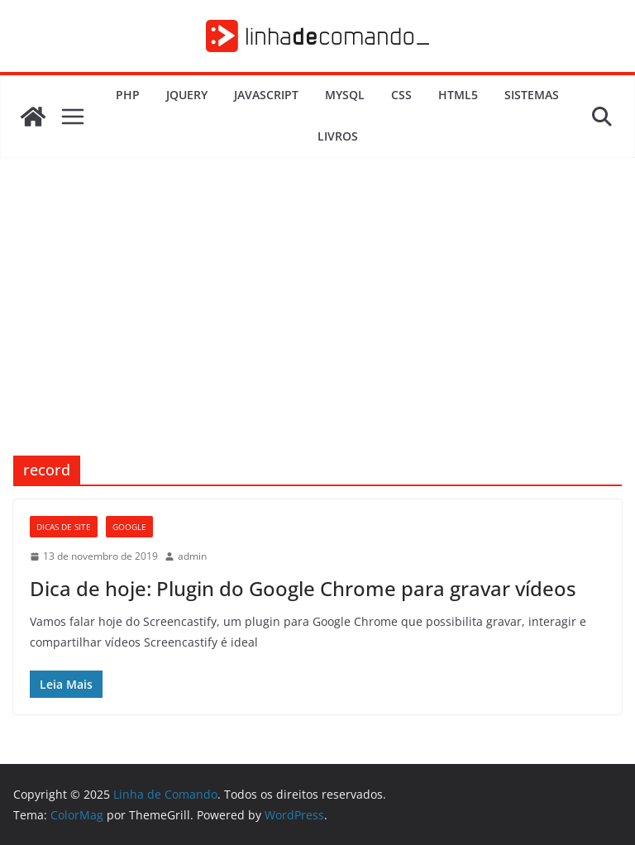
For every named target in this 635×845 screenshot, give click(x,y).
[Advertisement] (317, 331)
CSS (401, 95)
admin (192, 556)
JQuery (187, 95)
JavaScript (266, 95)
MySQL (345, 95)
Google (129, 526)
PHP (128, 95)
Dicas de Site (63, 526)
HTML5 (458, 95)
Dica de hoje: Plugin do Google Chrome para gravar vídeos (303, 588)
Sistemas (531, 95)
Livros (338, 136)
